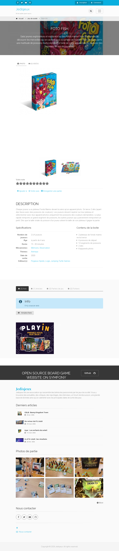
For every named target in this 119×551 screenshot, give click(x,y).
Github (89, 373)
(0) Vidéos (34, 64)
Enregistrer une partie (51, 191)
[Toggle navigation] (99, 11)
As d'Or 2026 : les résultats (36, 439)
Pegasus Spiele (37, 261)
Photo (21, 64)
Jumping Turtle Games (60, 261)
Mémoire (35, 248)
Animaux (34, 252)
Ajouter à (21, 191)
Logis (47, 261)
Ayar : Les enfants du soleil (36, 430)
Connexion (96, 3)
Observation (45, 248)
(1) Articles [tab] (36, 289)
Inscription (82, 3)
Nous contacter (24, 532)
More (99, 503)
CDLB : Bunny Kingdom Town (36, 412)
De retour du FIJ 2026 (33, 421)
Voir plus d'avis (25, 313)
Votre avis (33, 191)
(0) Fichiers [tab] (73, 289)
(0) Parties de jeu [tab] (55, 289)
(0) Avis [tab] (22, 289)
